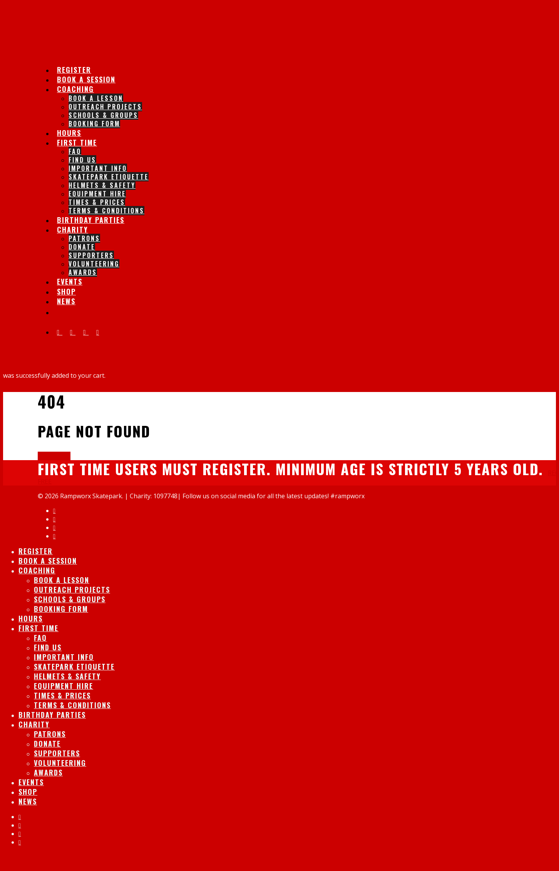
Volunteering (94, 263)
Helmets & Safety (102, 185)
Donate (82, 246)
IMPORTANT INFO (98, 168)
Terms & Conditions (72, 705)
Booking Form (94, 123)
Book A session (47, 561)
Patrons (84, 238)
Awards (83, 272)
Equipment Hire (97, 193)
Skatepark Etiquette (109, 176)
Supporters (91, 255)
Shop (27, 792)
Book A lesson (96, 98)
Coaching (75, 89)
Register (35, 551)
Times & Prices (97, 202)
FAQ (75, 151)
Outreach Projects (105, 106)
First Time (77, 142)
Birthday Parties (90, 220)
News (66, 301)
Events (31, 782)
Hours (30, 618)
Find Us (82, 159)
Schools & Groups (103, 115)
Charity (72, 229)
